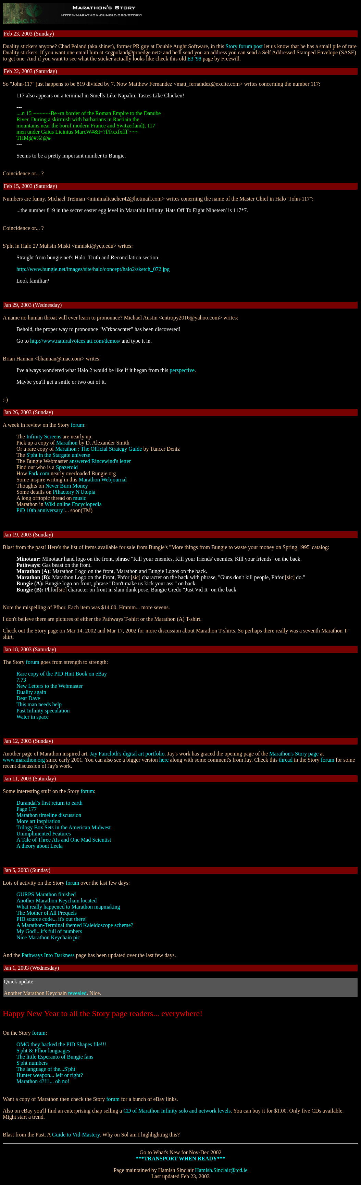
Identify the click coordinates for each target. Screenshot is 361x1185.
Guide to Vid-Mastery (76, 1135)
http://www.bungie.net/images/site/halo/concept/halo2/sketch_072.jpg (93, 269)
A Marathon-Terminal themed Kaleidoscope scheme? (74, 925)
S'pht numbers (32, 1063)
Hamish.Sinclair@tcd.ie (221, 1170)
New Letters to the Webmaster (49, 686)
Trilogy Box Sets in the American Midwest (63, 827)
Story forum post (244, 46)
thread (285, 760)
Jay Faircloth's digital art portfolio (127, 754)
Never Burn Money (66, 486)
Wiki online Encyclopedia (73, 504)
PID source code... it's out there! (51, 919)
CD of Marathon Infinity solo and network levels (177, 1111)
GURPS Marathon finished (46, 894)
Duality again (31, 692)
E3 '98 (194, 59)
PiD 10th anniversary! (40, 510)
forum (77, 425)
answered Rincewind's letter (100, 461)
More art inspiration (38, 821)
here (164, 760)
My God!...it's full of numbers (49, 931)
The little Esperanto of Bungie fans (54, 1057)
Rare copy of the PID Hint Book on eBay (61, 674)
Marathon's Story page (294, 754)
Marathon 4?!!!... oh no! (43, 1081)
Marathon (66, 443)
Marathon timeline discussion (48, 815)
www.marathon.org (24, 760)
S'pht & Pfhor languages (43, 1050)
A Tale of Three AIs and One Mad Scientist (63, 840)
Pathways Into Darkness (48, 955)
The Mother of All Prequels (46, 913)
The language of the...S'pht (45, 1069)
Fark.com (38, 473)
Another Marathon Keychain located (56, 900)
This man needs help (39, 704)
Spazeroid (67, 467)
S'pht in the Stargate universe (58, 455)
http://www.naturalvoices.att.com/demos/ (75, 341)
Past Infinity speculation (43, 710)
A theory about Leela (39, 846)
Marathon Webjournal (103, 479)
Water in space (32, 717)
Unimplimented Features (43, 833)
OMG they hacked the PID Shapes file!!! (61, 1044)
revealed (77, 993)
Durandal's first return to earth (49, 803)
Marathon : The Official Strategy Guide (98, 449)
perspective (182, 370)
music (79, 498)
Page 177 (26, 809)
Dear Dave (28, 698)
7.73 (21, 680)
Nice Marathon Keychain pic (48, 937)
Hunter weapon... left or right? (49, 1075)
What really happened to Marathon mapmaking (68, 907)
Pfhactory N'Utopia (74, 492)
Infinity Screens (43, 436)
